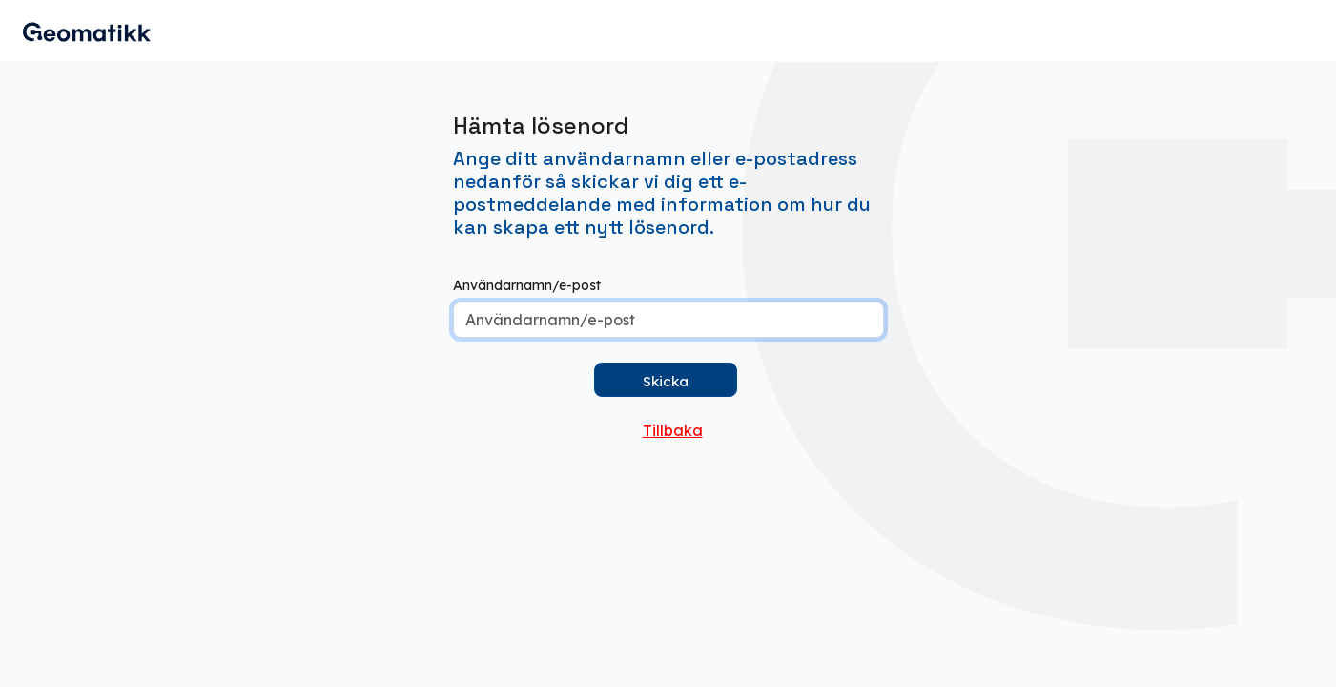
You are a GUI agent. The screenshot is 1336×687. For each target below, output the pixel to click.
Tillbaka (673, 430)
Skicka (666, 381)
